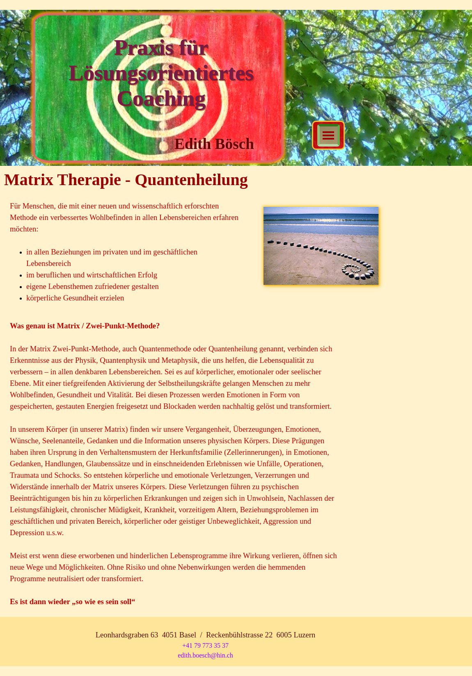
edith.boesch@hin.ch (205, 655)
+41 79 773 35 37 (205, 645)
